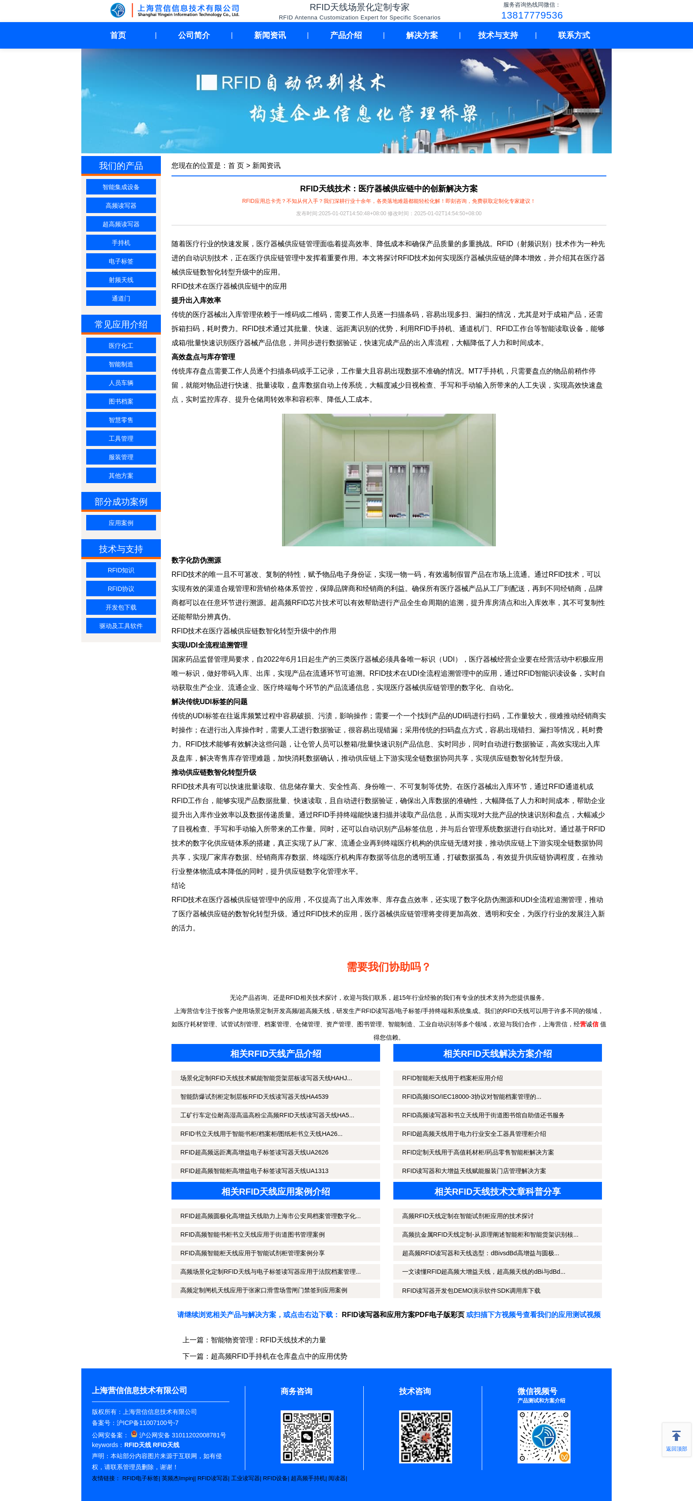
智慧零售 (121, 419)
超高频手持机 (308, 1478)
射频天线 (121, 279)
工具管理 (121, 438)
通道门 (121, 298)
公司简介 (194, 35)
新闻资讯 (270, 35)
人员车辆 (121, 382)
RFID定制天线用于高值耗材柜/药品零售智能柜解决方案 (478, 1152)
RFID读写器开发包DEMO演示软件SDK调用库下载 (471, 1290)
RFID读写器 (213, 1478)
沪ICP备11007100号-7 (148, 1422)
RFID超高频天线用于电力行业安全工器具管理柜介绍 (474, 1133)
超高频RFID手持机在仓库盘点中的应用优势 (279, 1356)
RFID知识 (121, 570)
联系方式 (574, 35)
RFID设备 (275, 1478)
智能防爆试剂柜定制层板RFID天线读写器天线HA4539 (254, 1096)
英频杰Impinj (178, 1478)
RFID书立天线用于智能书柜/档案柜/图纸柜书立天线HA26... (261, 1133)
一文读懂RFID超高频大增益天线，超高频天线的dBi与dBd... (483, 1271)
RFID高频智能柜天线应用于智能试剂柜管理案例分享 (252, 1253)
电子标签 (121, 261)
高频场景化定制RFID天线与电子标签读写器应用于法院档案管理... (270, 1271)
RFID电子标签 (140, 1478)
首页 (118, 35)
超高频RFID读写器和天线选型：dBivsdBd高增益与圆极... (480, 1253)
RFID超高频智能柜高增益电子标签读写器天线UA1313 (254, 1170)
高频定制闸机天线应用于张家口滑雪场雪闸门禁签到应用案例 (263, 1290)
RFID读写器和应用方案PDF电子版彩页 (403, 1314)
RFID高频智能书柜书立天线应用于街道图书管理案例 (252, 1234)
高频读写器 (121, 205)
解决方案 (422, 35)
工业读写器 (245, 1478)
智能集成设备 (121, 186)
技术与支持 (498, 35)
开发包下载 (121, 607)
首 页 (236, 165)
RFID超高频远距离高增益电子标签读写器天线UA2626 (254, 1152)
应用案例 (121, 522)
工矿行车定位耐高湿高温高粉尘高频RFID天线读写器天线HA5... (267, 1115)
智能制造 (121, 364)
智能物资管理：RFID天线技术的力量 (268, 1340)
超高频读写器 (121, 224)
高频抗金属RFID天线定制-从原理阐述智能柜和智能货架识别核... (490, 1234)
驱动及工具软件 (121, 625)
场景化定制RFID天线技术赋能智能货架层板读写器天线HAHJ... (266, 1078)
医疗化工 (121, 345)
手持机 (121, 242)
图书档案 (121, 401)
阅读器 (337, 1478)
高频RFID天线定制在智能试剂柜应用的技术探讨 (468, 1215)
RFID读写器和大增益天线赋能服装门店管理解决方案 (474, 1170)
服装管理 (121, 457)
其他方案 (121, 475)
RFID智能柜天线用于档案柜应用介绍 (452, 1078)
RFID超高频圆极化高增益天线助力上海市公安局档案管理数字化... (270, 1215)
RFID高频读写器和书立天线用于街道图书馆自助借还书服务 (483, 1115)
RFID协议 (121, 588)
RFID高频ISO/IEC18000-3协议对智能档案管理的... (471, 1096)
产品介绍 (346, 35)
